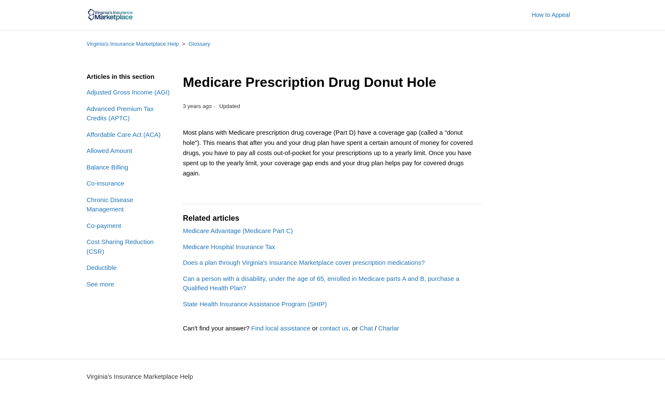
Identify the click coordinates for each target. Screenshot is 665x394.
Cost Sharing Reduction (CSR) (120, 246)
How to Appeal (551, 14)
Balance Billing (107, 167)
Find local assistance (280, 328)
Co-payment (104, 225)
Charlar (388, 328)
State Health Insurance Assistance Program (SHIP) (255, 304)
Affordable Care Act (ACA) (124, 134)
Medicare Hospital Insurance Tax (229, 246)
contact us (333, 328)
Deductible (102, 267)
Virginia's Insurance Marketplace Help (133, 44)
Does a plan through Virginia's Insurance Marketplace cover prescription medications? (304, 262)
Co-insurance (105, 183)
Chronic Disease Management (110, 204)
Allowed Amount (109, 150)
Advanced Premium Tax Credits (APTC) (120, 113)
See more (100, 284)
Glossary (199, 44)
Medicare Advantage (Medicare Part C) (238, 230)
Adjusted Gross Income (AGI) (128, 92)
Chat (366, 328)
